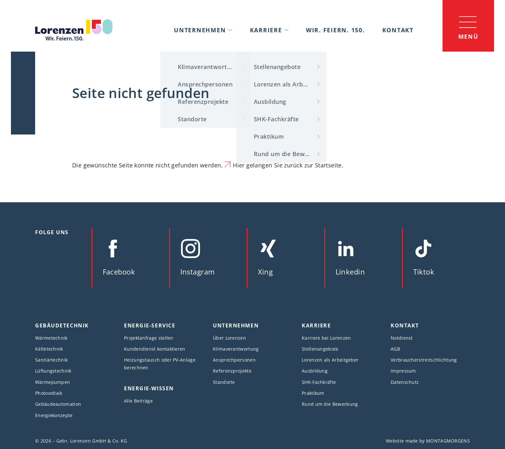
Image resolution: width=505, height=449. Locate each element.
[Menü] (468, 26)
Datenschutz (405, 382)
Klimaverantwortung (236, 349)
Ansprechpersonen (234, 360)
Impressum (403, 371)
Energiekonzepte (54, 415)
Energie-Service (149, 325)
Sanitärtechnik (51, 360)
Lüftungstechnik (53, 371)
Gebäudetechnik (62, 325)
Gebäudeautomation (58, 404)
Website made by (428, 441)
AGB (395, 349)
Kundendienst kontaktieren (155, 349)
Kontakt (398, 30)
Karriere (266, 30)
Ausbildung (315, 371)
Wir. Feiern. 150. (335, 30)
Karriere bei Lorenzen (326, 338)
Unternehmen (200, 30)
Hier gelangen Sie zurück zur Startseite (287, 165)
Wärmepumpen (52, 382)
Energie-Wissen (149, 388)
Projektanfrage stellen (149, 338)
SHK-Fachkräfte (319, 382)
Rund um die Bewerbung (330, 404)
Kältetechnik (49, 349)
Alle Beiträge (138, 401)
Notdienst (402, 338)
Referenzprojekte (232, 371)
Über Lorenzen (229, 338)
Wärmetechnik (51, 338)
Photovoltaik (48, 393)
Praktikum (313, 393)
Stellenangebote (320, 349)
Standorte (224, 382)
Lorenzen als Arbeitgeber (330, 360)
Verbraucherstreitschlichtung (424, 360)
